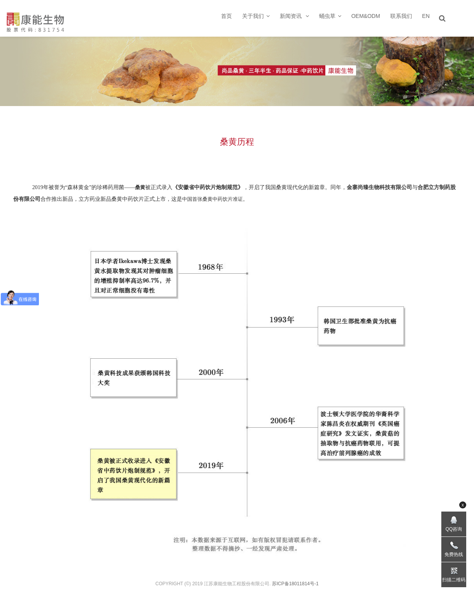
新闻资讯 (294, 16)
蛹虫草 (330, 16)
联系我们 (401, 16)
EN (426, 16)
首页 (226, 16)
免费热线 (453, 554)
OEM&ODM (365, 16)
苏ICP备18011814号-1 (295, 583)
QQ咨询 (454, 529)
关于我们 (256, 16)
